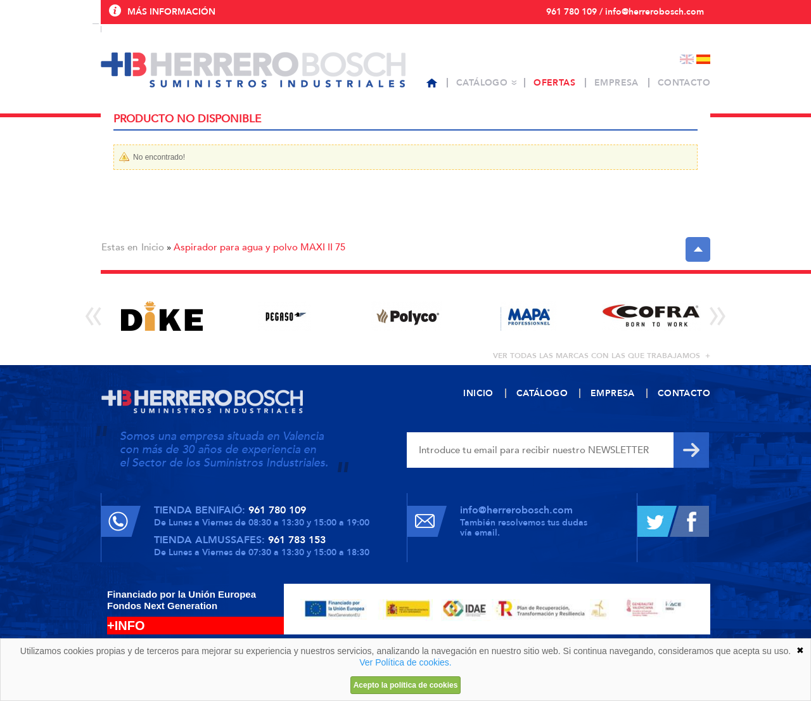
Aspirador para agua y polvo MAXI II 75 (259, 247)
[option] (162, 316)
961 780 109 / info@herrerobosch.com (625, 12)
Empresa (616, 83)
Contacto (684, 83)
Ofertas (554, 83)
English (687, 59)
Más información (171, 12)
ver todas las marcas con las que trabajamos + (601, 355)
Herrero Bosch (253, 69)
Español (703, 59)
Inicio (152, 247)
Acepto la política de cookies (406, 685)
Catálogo (482, 83)
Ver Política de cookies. (405, 662)
